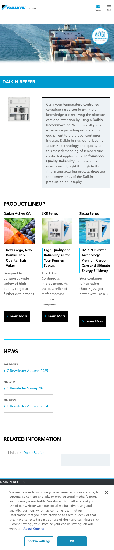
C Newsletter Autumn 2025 (27, 371)
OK (72, 541)
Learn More (18, 316)
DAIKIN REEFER (12, 482)
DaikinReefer (33, 453)
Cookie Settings (39, 541)
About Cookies (33, 529)
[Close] (106, 493)
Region (98, 10)
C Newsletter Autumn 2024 (27, 406)
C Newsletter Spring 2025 (26, 388)
